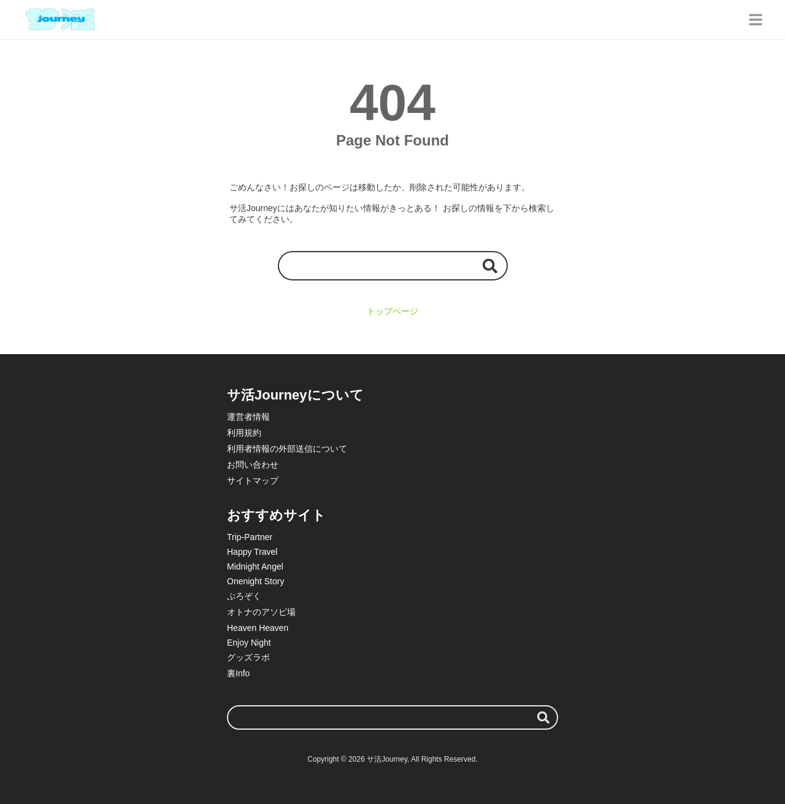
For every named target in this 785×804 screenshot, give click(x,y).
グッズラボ (248, 657)
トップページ (392, 311)
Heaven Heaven (257, 628)
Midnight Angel (255, 566)
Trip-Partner (249, 537)
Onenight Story (255, 581)
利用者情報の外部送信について (287, 449)
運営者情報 (248, 417)
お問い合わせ (252, 465)
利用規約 (244, 433)
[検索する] (490, 265)
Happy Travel (252, 552)
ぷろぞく (244, 596)
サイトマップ (252, 480)
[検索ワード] (393, 265)
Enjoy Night (249, 642)
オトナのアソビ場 (261, 612)
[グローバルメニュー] (755, 19)
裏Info (238, 673)
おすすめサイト (276, 515)
